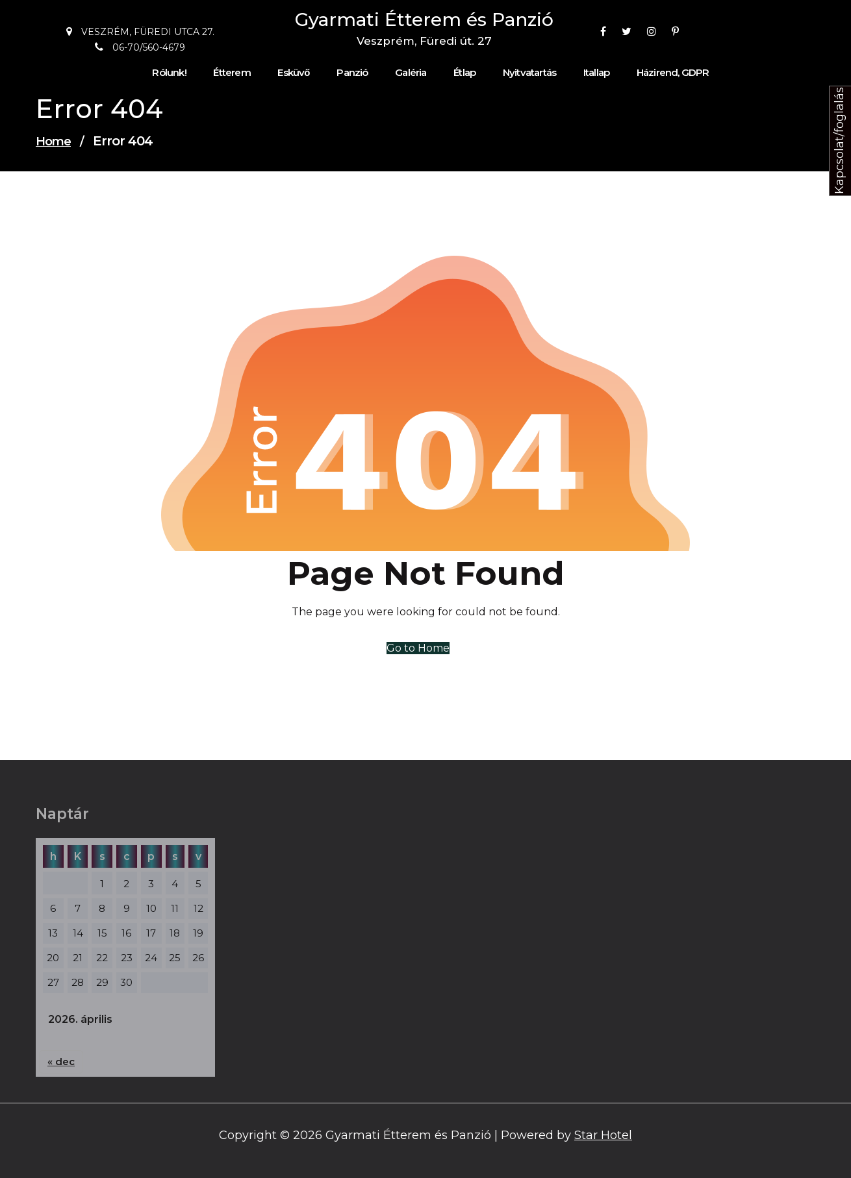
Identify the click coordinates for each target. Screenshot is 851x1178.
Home (53, 141)
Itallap (596, 73)
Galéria (410, 73)
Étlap (464, 73)
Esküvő (293, 73)
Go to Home (418, 648)
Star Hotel (603, 1135)
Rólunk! (169, 73)
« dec (61, 1061)
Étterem (231, 73)
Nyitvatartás (529, 73)
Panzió (352, 73)
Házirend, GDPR (673, 73)
